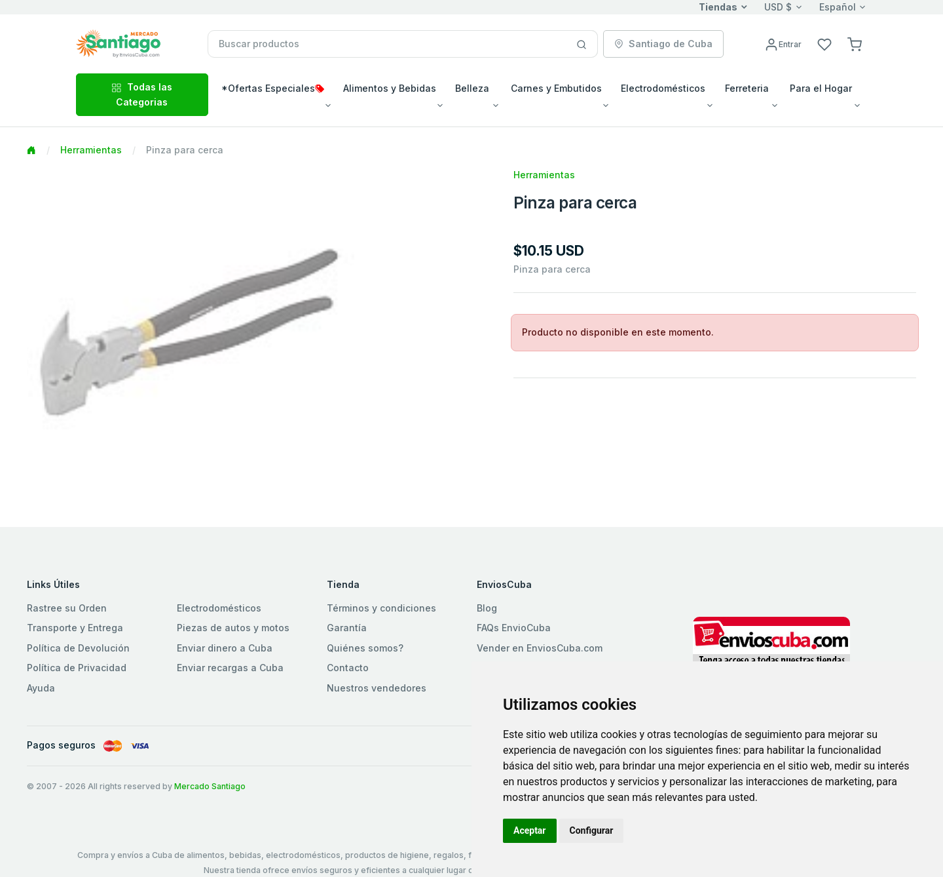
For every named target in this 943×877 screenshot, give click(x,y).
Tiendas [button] (718, 6)
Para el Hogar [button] (821, 88)
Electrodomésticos (219, 608)
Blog (487, 608)
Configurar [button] (592, 830)
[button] (854, 43)
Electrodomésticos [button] (663, 88)
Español (837, 6)
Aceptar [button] (529, 830)
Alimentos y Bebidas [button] (389, 88)
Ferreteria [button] (747, 88)
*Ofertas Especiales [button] (272, 88)
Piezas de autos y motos (233, 627)
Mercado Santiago (210, 786)
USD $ (778, 6)
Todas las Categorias (141, 94)
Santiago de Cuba (663, 43)
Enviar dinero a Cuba (224, 647)
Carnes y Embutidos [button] (556, 88)
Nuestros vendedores (376, 687)
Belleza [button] (472, 88)
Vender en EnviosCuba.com (539, 647)
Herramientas (91, 149)
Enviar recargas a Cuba (230, 667)
